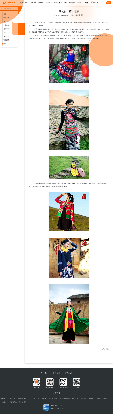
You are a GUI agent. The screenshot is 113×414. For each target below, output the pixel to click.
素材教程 (6, 36)
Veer (98, 398)
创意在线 (83, 398)
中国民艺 (4, 398)
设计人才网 (22, 402)
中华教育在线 (12, 402)
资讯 (4, 14)
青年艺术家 (7, 29)
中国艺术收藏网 (65, 398)
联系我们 (69, 373)
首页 (2, 8)
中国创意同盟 (22, 398)
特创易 (3, 402)
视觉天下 (75, 398)
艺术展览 (6, 40)
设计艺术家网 (42, 398)
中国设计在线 (53, 398)
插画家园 (92, 398)
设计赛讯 (6, 21)
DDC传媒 (32, 398)
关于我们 (44, 373)
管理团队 (56, 373)
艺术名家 (6, 25)
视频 (4, 32)
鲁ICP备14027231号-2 (57, 408)
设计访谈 (6, 17)
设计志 (7, 8)
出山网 (104, 398)
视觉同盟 (12, 398)
